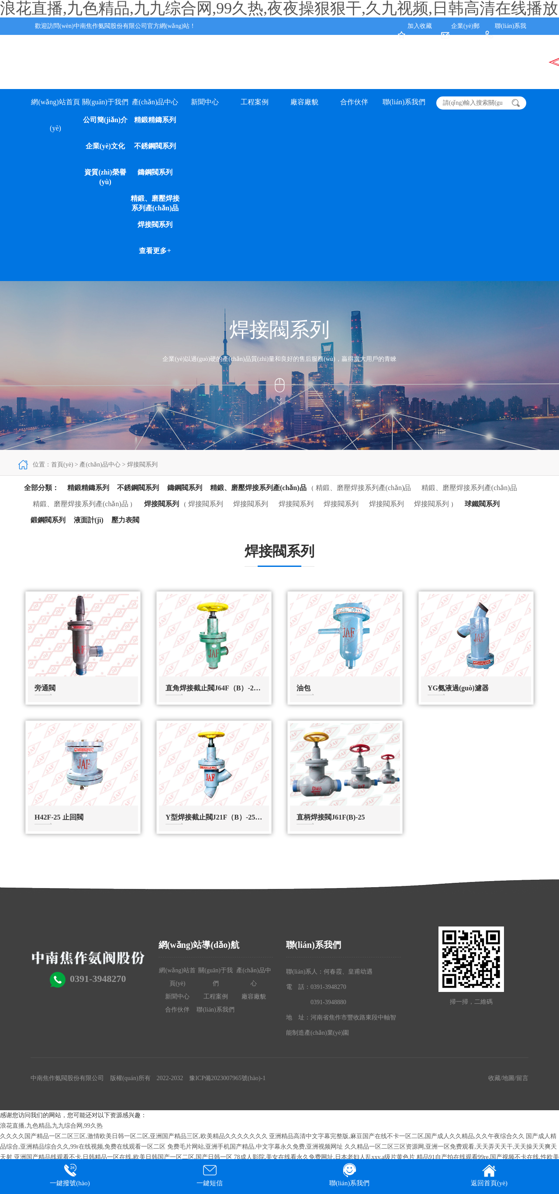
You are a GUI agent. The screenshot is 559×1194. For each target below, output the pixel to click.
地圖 (508, 1078)
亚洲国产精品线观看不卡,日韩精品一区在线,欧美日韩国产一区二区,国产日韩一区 (123, 1157)
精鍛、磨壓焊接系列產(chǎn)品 (155, 203)
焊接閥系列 (155, 224)
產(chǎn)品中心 (155, 102)
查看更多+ (155, 250)
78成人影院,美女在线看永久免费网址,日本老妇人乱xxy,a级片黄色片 (324, 1157)
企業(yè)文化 (105, 146)
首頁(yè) (62, 464)
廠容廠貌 (304, 102)
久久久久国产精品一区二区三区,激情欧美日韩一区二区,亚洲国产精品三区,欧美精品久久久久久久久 (134, 1136)
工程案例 (255, 102)
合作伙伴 (354, 102)
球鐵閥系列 (482, 504)
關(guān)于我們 (105, 102)
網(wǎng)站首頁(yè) (55, 106)
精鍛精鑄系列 (155, 120)
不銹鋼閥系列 (155, 146)
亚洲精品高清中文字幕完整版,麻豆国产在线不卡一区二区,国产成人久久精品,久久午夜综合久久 (396, 1136)
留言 (522, 1078)
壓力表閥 (125, 520)
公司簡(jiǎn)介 (105, 120)
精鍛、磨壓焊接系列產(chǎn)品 (258, 487)
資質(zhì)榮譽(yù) (105, 177)
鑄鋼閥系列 (155, 172)
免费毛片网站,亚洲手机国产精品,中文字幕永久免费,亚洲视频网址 (255, 1146)
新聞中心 (205, 102)
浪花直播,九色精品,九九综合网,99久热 (51, 1125)
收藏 (494, 1078)
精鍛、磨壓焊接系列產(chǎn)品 (469, 487)
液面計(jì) (89, 520)
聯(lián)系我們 (404, 102)
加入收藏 (419, 26)
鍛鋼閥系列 (48, 520)
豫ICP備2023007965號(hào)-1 (227, 1078)
